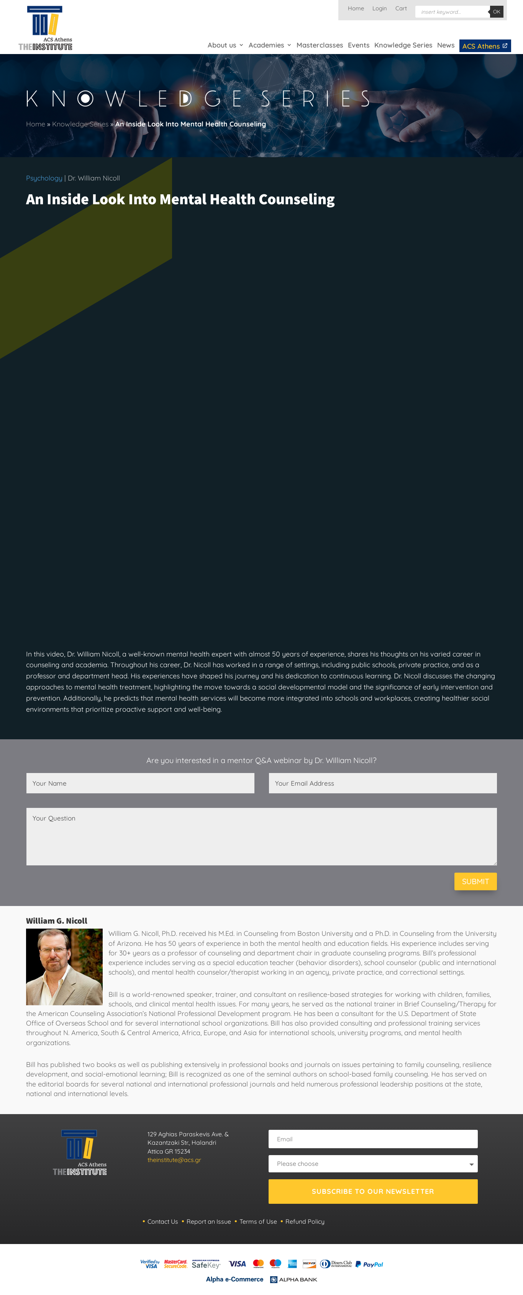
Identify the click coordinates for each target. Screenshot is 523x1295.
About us (222, 45)
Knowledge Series (403, 45)
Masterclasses (320, 45)
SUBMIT (475, 881)
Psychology (44, 178)
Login (379, 9)
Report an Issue (209, 1221)
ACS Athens (485, 46)
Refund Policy (305, 1221)
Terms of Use (258, 1221)
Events (359, 45)
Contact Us (163, 1221)
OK (496, 11)
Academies (266, 45)
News (446, 45)
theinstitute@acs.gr (174, 1160)
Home (356, 9)
